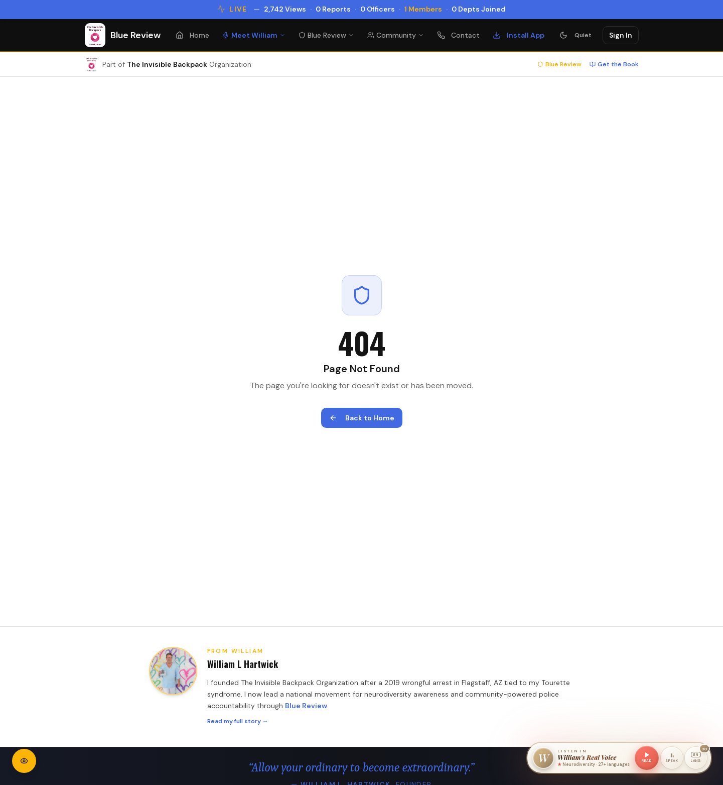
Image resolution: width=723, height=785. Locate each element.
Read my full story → (237, 721)
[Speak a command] (672, 758)
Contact (458, 35)
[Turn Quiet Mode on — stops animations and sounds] (575, 35)
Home (192, 35)
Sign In (620, 35)
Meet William (253, 35)
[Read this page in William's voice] (647, 758)
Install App (518, 35)
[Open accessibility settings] (24, 761)
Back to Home (361, 417)
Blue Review (326, 35)
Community (395, 35)
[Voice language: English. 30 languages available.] (696, 758)
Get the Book (614, 64)
